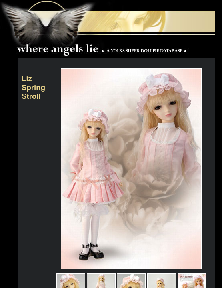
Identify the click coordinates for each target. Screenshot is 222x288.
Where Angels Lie (104, 46)
